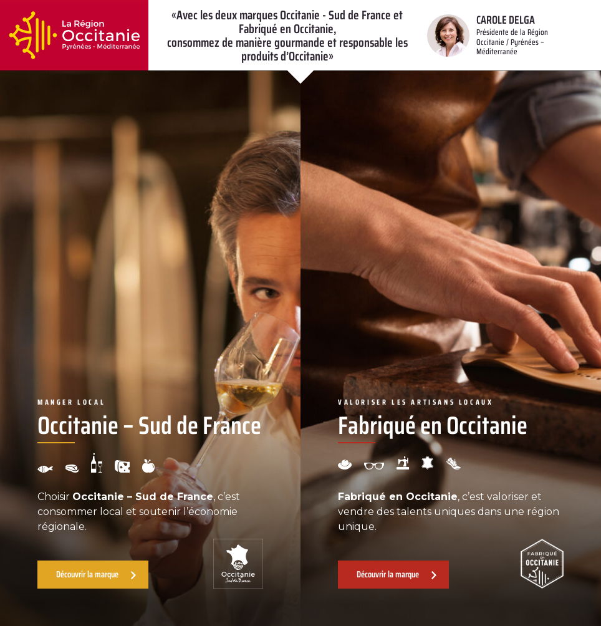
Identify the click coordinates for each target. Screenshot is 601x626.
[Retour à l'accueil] (74, 35)
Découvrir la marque (87, 574)
